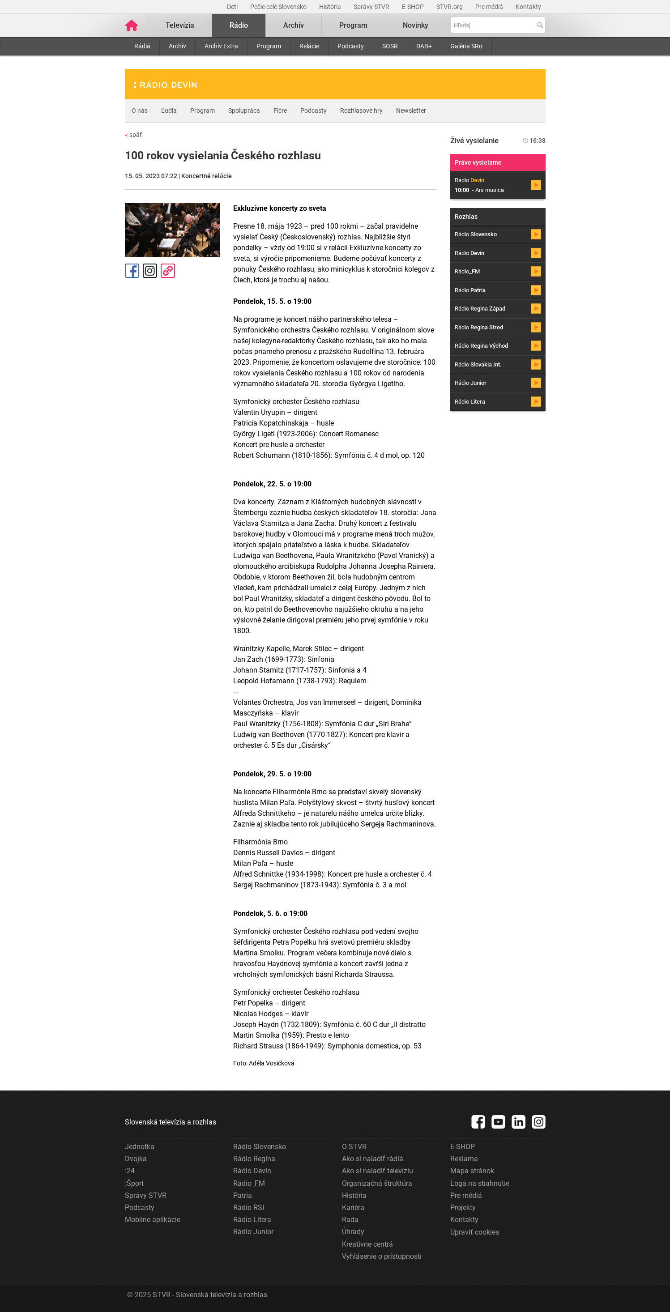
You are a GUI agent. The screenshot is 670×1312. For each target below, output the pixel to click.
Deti (233, 6)
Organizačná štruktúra (377, 1183)
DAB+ (424, 46)
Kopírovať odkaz (168, 271)
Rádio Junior (253, 1231)
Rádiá (142, 46)
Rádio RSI (248, 1207)
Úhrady (353, 1231)
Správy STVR (372, 6)
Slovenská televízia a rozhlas (170, 1122)
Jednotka (139, 1146)
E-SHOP (413, 6)
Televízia (180, 25)
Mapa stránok (472, 1171)
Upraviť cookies (474, 1232)
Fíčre (280, 110)
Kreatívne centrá (367, 1244)
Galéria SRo (466, 46)
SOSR (390, 46)
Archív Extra (221, 46)
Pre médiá (489, 6)
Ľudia (169, 110)
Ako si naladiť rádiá (372, 1158)
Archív (177, 46)
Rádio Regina (254, 1158)
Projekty (463, 1207)
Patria (242, 1195)
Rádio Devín (252, 1171)
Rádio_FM (249, 1183)
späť (133, 134)
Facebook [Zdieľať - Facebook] (132, 271)
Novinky (415, 25)
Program (268, 46)
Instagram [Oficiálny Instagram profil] (150, 271)
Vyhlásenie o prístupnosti (382, 1256)
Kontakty (528, 6)
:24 (130, 1171)
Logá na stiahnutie (479, 1183)
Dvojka (136, 1158)
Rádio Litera (252, 1219)
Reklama (464, 1158)
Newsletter (411, 110)
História (330, 6)
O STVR (354, 1146)
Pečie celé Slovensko (279, 6)
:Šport (134, 1183)
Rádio (239, 25)
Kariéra (353, 1207)
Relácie (309, 46)
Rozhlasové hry (361, 110)
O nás (140, 110)
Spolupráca (244, 110)
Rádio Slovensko (259, 1146)
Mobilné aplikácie (152, 1219)
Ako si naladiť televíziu (377, 1171)
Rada (350, 1219)
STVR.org (450, 6)
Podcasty (350, 46)
